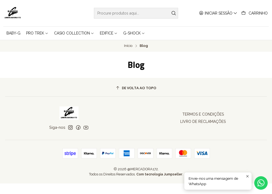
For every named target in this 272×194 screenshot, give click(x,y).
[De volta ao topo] (136, 88)
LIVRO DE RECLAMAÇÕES (203, 121)
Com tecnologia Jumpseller (159, 174)
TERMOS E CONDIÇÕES (203, 114)
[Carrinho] (254, 13)
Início (128, 46)
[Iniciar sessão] (218, 13)
